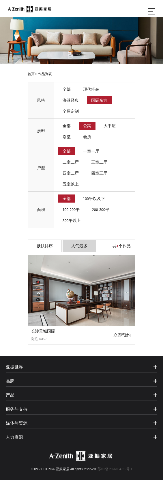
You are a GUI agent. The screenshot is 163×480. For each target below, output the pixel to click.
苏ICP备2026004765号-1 (115, 469)
